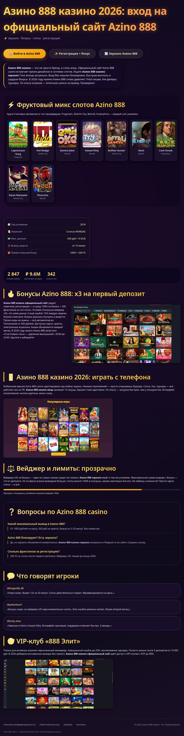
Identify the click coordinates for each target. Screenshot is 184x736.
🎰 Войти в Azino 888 (24, 53)
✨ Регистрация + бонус (72, 53)
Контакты (81, 724)
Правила (68, 724)
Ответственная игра (50, 724)
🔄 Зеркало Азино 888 (121, 53)
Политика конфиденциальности (19, 724)
